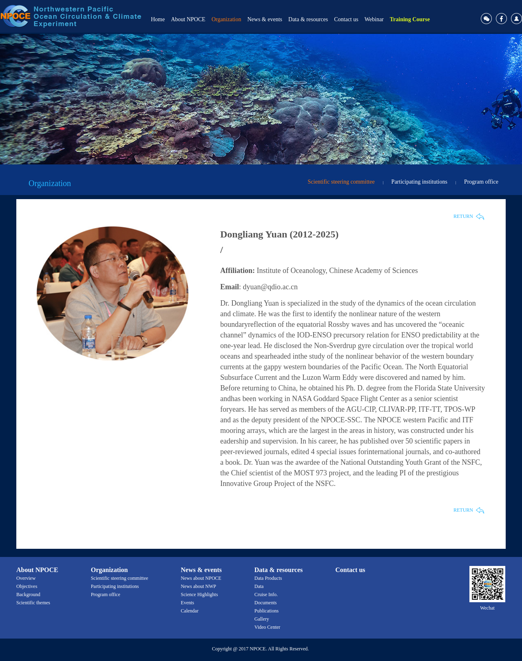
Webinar (374, 19)
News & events (264, 19)
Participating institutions (419, 182)
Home (158, 19)
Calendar (189, 611)
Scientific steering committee (341, 182)
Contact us (346, 19)
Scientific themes (33, 603)
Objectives (26, 586)
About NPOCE (188, 19)
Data (259, 586)
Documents (265, 603)
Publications (266, 611)
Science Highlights (199, 594)
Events (187, 603)
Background (28, 594)
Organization (226, 19)
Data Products (268, 578)
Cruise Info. (266, 594)
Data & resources (308, 19)
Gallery (261, 619)
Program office (481, 182)
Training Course (410, 19)
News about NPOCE (201, 578)
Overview (25, 578)
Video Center (267, 627)
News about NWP (198, 586)
